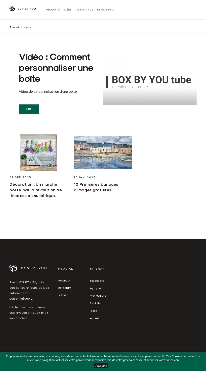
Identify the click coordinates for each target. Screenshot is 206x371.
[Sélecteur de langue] (177, 10)
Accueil (95, 320)
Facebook (64, 282)
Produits (53, 10)
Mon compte (98, 297)
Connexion (163, 10)
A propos (95, 290)
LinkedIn (63, 297)
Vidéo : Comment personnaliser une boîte (56, 69)
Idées (68, 10)
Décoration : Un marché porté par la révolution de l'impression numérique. (35, 192)
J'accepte (101, 365)
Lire (29, 111)
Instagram (64, 289)
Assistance (84, 10)
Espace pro (105, 10)
